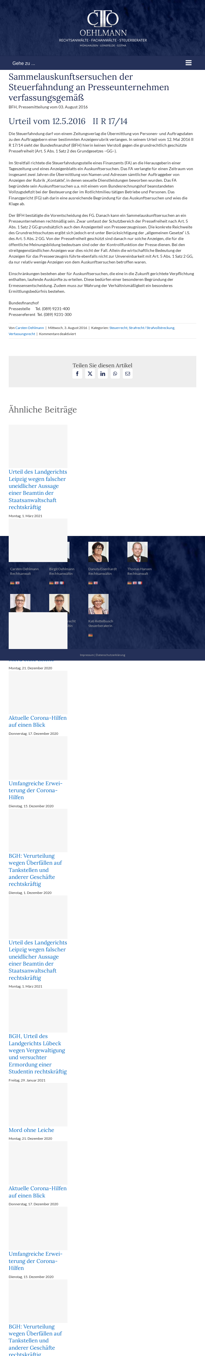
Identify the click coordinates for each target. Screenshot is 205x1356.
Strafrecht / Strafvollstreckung (151, 328)
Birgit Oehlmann (61, 569)
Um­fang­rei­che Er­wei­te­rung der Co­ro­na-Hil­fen (36, 790)
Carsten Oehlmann (29, 328)
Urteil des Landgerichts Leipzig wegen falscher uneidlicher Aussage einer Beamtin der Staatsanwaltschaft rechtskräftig (38, 489)
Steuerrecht (118, 328)
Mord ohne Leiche (31, 1129)
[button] (102, 521)
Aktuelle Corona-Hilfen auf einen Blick (38, 721)
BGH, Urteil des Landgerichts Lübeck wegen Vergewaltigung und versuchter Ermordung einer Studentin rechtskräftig (38, 1054)
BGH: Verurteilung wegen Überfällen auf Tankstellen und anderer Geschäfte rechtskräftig (35, 869)
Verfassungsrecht (22, 334)
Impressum (87, 655)
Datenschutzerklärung (110, 655)
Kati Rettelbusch (100, 621)
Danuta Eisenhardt (102, 569)
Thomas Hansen (139, 569)
